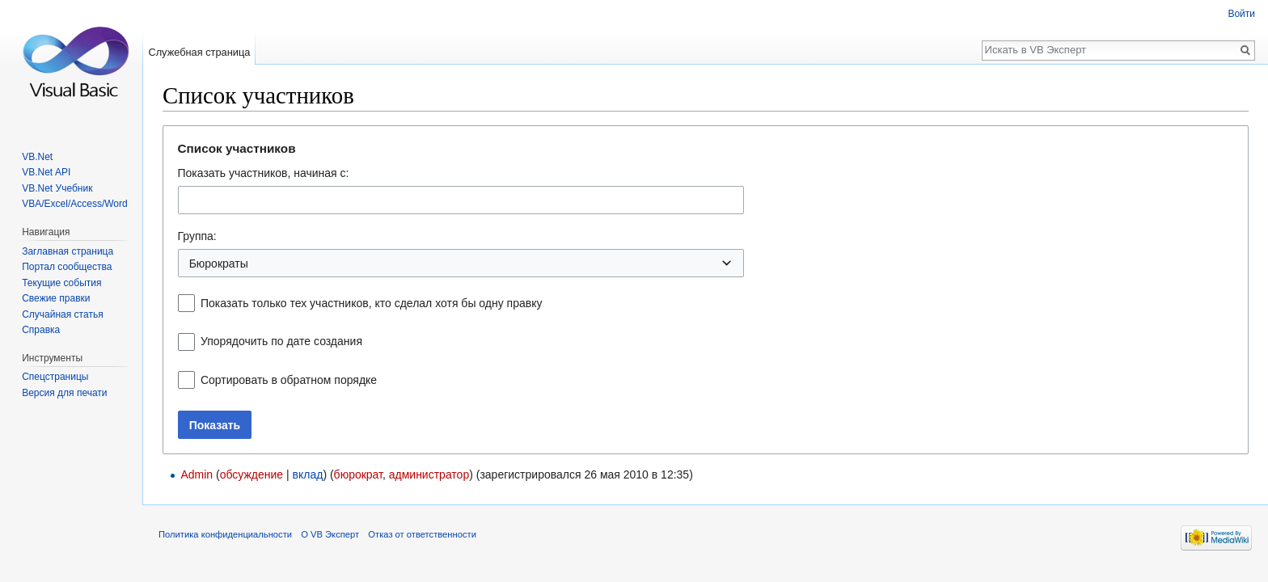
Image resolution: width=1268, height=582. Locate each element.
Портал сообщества (67, 266)
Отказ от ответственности (422, 534)
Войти (1241, 13)
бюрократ (358, 474)
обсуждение (251, 474)
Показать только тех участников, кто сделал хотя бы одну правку (372, 303)
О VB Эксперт (330, 534)
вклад (308, 474)
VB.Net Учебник (57, 188)
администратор (429, 474)
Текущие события (61, 283)
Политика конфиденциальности (225, 534)
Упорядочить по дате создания (281, 341)
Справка (41, 329)
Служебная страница (199, 52)
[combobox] (461, 200)
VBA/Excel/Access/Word (75, 203)
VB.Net (37, 156)
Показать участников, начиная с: (263, 173)
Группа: (197, 236)
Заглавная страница (67, 251)
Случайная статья (62, 314)
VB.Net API (46, 172)
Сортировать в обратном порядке (289, 379)
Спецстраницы (55, 376)
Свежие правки (56, 298)
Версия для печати (64, 393)
